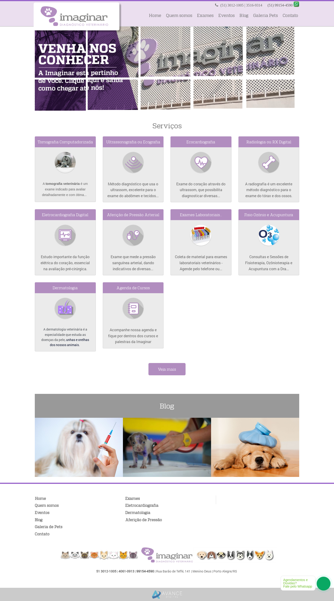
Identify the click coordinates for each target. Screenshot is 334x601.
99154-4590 (145, 571)
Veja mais (167, 369)
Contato (290, 15)
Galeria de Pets (48, 526)
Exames (205, 15)
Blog (243, 15)
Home (155, 15)
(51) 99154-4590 (279, 5)
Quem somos (179, 15)
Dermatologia (137, 512)
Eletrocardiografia (141, 505)
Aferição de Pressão (143, 519)
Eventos (226, 15)
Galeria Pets (265, 15)
